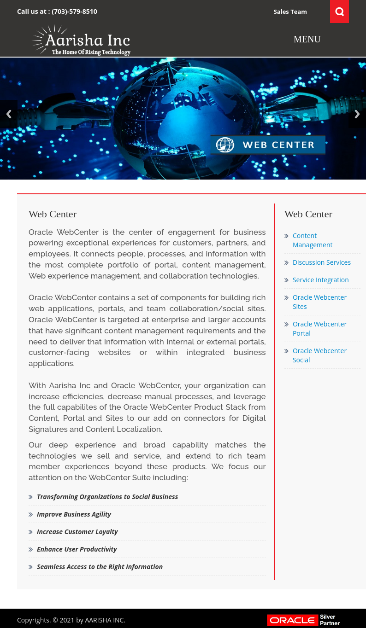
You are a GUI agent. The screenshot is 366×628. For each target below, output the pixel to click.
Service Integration (321, 279)
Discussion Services (322, 262)
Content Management (313, 240)
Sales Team (290, 11)
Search (339, 11)
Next (357, 114)
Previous (9, 114)
